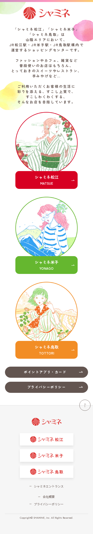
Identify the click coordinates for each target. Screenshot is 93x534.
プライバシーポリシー (49, 504)
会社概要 (49, 496)
